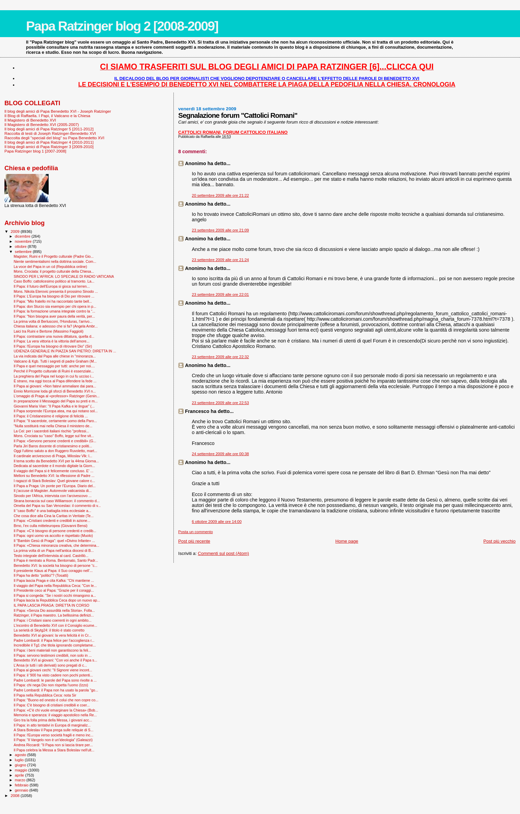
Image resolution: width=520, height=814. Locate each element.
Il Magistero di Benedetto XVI (30, 120)
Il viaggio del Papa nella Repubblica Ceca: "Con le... (55, 586)
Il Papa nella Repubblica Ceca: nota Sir (45, 695)
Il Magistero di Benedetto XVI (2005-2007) (41, 124)
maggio (22, 770)
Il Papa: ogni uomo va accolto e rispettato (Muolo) (53, 535)
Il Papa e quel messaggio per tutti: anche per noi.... (54, 366)
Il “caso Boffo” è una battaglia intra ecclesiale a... (52, 511)
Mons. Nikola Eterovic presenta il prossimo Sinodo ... (56, 291)
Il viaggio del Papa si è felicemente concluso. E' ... (53, 471)
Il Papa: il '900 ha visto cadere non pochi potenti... (53, 675)
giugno (21, 765)
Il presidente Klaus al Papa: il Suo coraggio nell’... (53, 571)
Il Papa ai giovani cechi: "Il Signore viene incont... (53, 670)
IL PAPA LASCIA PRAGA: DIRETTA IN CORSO (51, 605)
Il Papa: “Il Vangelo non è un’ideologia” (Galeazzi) (53, 740)
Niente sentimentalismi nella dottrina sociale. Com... (55, 261)
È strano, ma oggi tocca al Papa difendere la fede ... (55, 381)
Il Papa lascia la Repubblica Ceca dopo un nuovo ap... (57, 600)
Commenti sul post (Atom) (223, 553)
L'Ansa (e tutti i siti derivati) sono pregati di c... (50, 665)
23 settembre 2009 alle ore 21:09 (220, 230)
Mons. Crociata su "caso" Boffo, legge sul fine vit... (54, 436)
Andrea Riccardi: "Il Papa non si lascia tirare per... (53, 745)
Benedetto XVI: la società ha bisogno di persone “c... (55, 565)
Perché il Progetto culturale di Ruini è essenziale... (54, 371)
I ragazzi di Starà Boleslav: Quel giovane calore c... (54, 481)
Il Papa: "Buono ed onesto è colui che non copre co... (56, 700)
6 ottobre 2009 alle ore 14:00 (216, 522)
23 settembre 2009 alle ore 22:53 (220, 403)
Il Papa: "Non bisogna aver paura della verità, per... (54, 316)
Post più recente (194, 541)
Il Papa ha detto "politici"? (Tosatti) (41, 575)
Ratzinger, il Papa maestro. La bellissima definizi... (54, 615)
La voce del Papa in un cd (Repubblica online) (50, 267)
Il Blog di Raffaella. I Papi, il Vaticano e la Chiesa (47, 115)
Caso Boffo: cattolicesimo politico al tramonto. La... (54, 281)
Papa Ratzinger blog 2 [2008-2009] (122, 26)
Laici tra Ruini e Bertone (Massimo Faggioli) (48, 331)
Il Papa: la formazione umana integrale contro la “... (54, 311)
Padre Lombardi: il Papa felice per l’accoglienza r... (54, 640)
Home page (346, 541)
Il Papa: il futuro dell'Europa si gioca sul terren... (52, 286)
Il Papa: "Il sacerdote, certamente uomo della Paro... (55, 421)
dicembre (23, 236)
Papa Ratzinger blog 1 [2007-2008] (35, 151)
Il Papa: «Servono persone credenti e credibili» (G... (55, 441)
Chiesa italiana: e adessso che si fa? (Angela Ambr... (56, 326)
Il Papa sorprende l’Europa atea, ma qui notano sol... (56, 411)
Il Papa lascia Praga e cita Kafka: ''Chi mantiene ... (54, 580)
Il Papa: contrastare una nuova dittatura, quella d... (54, 336)
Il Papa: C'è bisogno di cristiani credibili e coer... (52, 705)
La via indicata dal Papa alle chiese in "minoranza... (55, 356)
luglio (20, 760)
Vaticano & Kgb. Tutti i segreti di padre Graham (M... (55, 361)
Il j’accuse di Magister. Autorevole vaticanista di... (52, 491)
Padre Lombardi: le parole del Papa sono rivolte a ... (55, 680)
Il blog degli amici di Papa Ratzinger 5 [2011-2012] (49, 129)
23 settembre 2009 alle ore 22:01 (220, 294)
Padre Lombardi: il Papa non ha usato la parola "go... (56, 690)
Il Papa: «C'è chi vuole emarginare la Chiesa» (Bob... (56, 710)
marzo (21, 780)
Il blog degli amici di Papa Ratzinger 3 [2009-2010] (49, 146)
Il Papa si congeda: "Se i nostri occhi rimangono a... (55, 595)
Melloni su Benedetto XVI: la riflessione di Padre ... (54, 476)
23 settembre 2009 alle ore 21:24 (220, 260)
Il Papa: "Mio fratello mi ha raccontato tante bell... (53, 301)
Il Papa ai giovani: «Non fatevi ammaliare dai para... (55, 386)
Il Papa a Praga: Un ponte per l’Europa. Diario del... (55, 486)
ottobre (21, 246)
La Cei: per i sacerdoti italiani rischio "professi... (51, 431)
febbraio (22, 785)
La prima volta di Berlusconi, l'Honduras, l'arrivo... (53, 321)
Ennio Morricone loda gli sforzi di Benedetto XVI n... (55, 391)
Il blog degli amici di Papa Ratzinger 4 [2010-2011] (49, 142)
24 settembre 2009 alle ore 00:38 (220, 454)
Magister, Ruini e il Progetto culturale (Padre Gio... (54, 256)
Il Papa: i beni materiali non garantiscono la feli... (52, 650)
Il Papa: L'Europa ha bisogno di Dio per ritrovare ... (54, 296)
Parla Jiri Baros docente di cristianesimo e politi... (53, 446)
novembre (24, 241)
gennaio (22, 790)
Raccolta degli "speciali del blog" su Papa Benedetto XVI (54, 137)
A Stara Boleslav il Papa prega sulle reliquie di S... (54, 730)
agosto (21, 755)
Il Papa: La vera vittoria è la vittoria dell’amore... (51, 341)
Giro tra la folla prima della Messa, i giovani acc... (53, 720)
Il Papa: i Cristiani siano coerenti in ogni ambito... (52, 620)
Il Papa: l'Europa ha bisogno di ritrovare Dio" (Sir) (53, 346)
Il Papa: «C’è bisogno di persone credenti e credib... (55, 531)
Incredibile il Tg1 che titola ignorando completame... (55, 645)
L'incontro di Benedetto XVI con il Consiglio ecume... (55, 625)
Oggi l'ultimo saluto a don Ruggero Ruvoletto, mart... (55, 451)
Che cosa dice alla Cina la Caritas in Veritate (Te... (54, 516)
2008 (15, 795)
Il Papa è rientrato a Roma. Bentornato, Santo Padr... (56, 560)
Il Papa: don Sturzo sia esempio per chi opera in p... (55, 306)
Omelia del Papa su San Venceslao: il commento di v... (57, 506)
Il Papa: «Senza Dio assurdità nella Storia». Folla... (54, 610)
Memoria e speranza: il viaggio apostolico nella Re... (55, 715)
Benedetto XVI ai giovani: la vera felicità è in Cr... (52, 635)
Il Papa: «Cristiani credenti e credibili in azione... (52, 520)
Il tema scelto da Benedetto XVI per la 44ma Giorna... (56, 461)
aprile (20, 775)
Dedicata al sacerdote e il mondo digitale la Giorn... (54, 466)
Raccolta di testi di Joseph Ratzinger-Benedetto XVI (50, 133)
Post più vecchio (499, 541)
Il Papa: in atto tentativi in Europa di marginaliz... (52, 725)
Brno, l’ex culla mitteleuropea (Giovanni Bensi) (50, 526)
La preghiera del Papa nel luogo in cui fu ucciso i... (54, 376)
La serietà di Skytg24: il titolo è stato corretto (49, 630)
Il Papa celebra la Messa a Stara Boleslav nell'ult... (54, 750)
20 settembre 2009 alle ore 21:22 (220, 195)
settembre (24, 252)
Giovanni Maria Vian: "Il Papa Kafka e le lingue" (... (54, 406)
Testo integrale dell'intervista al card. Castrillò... (51, 556)
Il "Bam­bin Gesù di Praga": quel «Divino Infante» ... (54, 541)
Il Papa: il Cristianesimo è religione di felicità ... (51, 416)
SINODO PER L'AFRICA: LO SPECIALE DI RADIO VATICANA (64, 276)
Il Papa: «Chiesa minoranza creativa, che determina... (56, 545)
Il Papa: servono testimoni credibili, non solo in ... (52, 655)
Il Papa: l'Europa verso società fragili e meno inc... (53, 735)
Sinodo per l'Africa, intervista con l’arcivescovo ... (52, 496)
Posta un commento (195, 532)
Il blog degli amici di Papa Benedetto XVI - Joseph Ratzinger (57, 111)
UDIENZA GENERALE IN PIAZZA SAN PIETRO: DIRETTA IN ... (65, 351)
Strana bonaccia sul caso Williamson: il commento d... (57, 501)
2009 (15, 231)
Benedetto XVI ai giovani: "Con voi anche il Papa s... (55, 660)
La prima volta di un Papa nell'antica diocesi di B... (54, 550)
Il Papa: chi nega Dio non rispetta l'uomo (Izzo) (51, 685)
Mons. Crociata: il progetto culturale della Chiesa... (54, 271)
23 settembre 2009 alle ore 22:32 (220, 357)
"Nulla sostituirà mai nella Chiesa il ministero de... (53, 426)
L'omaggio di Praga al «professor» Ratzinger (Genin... (57, 396)
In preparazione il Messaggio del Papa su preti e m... (56, 401)
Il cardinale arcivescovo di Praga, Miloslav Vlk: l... (53, 456)
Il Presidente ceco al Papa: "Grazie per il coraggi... (54, 590)
